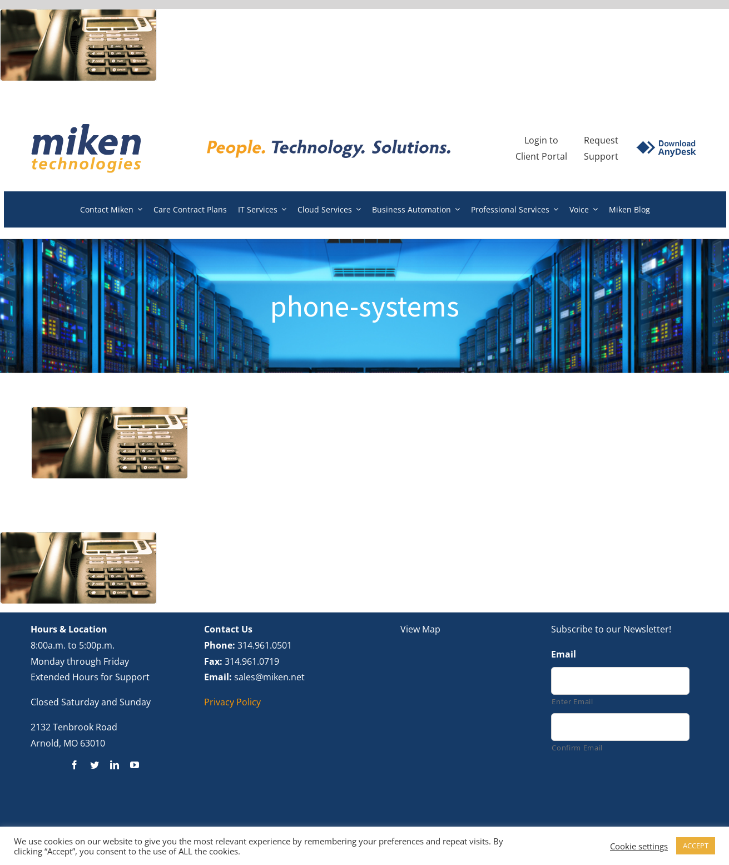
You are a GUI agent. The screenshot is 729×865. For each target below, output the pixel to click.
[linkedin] (114, 764)
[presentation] (635, 790)
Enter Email (572, 701)
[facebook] (74, 764)
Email (563, 654)
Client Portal (541, 156)
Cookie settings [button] (639, 846)
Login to (541, 140)
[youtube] (134, 764)
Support (601, 156)
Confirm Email (577, 748)
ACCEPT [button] (695, 846)
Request (601, 140)
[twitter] (94, 764)
